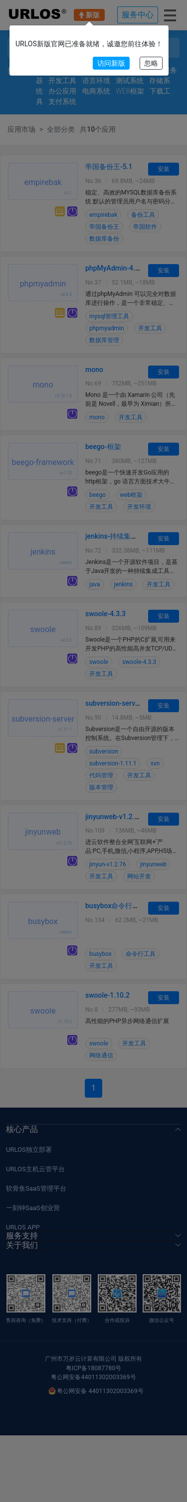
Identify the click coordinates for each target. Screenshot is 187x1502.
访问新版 (111, 63)
